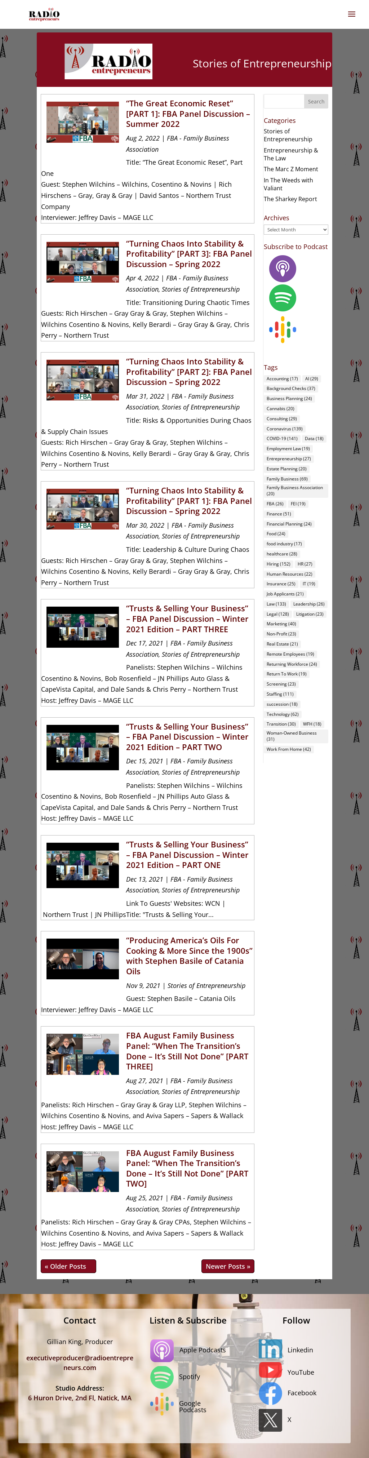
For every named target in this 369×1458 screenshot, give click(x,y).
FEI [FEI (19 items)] (298, 504)
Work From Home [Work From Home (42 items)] (289, 749)
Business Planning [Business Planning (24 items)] (289, 398)
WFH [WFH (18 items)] (312, 724)
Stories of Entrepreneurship (201, 289)
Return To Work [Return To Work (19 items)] (287, 674)
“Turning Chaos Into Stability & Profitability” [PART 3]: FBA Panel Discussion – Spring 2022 (189, 253)
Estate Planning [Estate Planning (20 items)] (287, 469)
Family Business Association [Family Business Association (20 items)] (295, 490)
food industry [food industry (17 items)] (284, 544)
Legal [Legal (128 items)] (278, 614)
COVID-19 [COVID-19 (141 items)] (282, 438)
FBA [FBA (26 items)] (275, 504)
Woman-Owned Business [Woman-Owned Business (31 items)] (292, 736)
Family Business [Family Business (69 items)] (287, 479)
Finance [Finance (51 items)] (279, 514)
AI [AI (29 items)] (311, 379)
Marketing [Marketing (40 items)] (281, 624)
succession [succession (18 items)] (282, 704)
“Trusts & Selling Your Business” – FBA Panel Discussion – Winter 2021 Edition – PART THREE (187, 618)
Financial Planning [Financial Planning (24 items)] (289, 524)
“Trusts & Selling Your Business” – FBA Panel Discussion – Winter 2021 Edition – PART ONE (187, 854)
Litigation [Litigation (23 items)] (310, 614)
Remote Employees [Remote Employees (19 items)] (290, 654)
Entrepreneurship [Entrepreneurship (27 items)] (289, 459)
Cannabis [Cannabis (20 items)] (280, 409)
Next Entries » (228, 1266)
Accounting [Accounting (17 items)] (282, 379)
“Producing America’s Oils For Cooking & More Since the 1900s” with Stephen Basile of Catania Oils (189, 955)
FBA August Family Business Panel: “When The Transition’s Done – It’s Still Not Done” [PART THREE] (187, 1051)
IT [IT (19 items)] (309, 584)
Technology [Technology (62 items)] (283, 714)
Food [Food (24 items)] (276, 534)
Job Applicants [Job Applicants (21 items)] (285, 594)
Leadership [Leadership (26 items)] (309, 604)
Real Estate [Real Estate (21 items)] (282, 644)
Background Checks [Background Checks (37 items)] (291, 388)
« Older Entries (68, 1266)
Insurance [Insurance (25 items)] (281, 584)
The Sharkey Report (290, 199)
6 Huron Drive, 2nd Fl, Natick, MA (80, 1397)
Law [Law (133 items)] (276, 604)
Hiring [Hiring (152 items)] (278, 564)
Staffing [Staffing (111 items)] (280, 694)
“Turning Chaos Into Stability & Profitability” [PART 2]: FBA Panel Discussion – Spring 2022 (189, 371)
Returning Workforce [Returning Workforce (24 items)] (292, 664)
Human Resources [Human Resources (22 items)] (289, 574)
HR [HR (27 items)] (305, 564)
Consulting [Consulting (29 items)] (282, 419)
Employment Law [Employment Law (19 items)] (288, 449)
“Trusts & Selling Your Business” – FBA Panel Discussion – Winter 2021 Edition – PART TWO (187, 736)
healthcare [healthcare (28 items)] (282, 554)
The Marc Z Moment (291, 169)
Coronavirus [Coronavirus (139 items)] (285, 429)
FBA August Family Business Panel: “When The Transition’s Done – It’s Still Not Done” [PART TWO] (187, 1168)
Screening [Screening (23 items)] (281, 684)
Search (316, 101)
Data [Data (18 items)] (314, 438)
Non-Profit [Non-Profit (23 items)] (281, 634)
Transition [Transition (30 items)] (281, 724)
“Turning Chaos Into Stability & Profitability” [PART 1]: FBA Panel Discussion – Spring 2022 (189, 500)
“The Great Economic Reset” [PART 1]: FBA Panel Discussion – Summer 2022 (188, 113)
